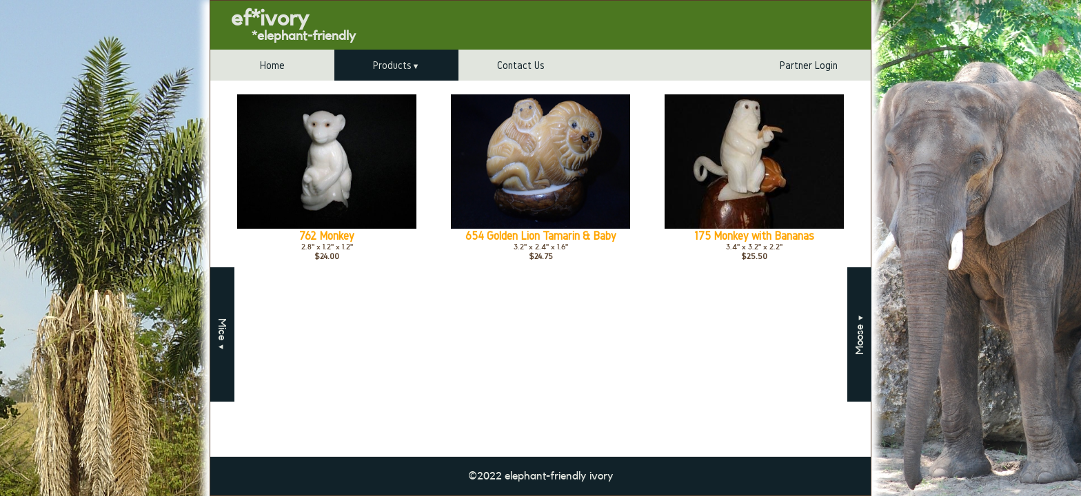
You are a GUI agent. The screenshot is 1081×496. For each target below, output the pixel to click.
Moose (859, 334)
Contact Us (521, 65)
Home (272, 65)
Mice (222, 334)
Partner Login (809, 65)
